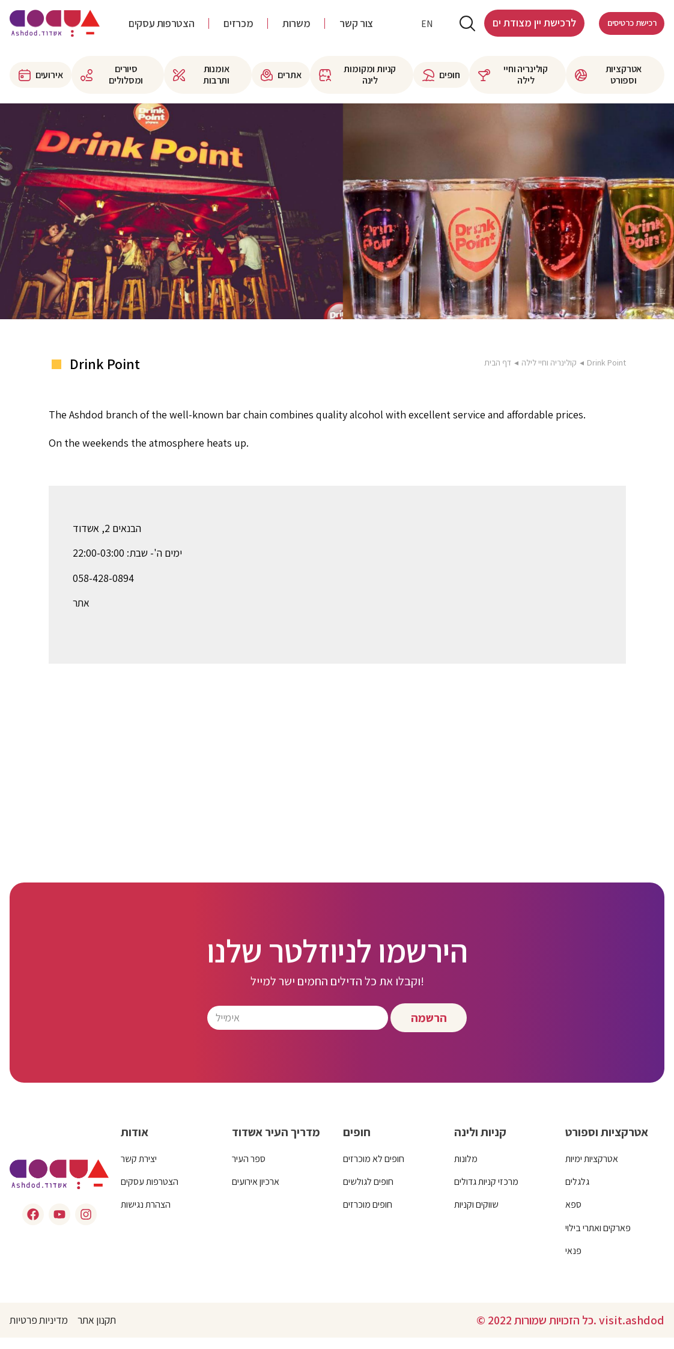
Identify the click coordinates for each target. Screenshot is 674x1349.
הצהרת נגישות (146, 1216)
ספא (573, 1216)
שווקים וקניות (476, 1216)
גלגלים (577, 1193)
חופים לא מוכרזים (373, 1169)
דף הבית (497, 374)
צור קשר (355, 29)
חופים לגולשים (368, 1193)
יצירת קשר (139, 1169)
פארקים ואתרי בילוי (598, 1238)
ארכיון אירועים (255, 1193)
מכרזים (238, 29)
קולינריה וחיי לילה (549, 374)
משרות (296, 29)
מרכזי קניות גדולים (486, 1193)
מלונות (466, 1169)
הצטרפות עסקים (161, 29)
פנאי (573, 1262)
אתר (81, 614)
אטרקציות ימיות (591, 1169)
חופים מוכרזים (367, 1216)
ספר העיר (249, 1169)
